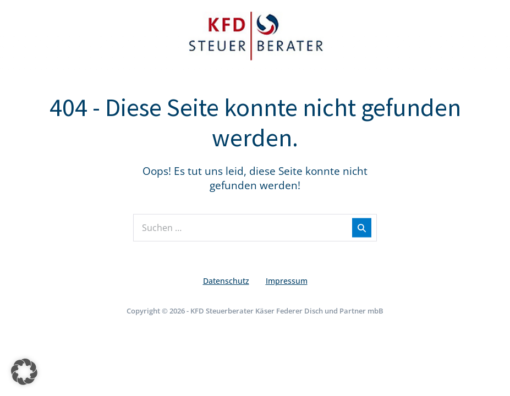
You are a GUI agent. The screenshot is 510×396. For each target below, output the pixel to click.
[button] (24, 372)
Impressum (287, 281)
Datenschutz (226, 281)
